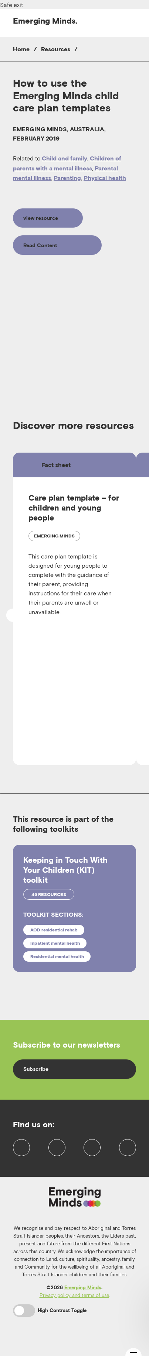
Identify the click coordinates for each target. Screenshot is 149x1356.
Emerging (45, 20)
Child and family (64, 158)
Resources (55, 49)
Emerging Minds (82, 1298)
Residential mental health (57, 956)
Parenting (67, 177)
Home (21, 49)
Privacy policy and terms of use (74, 1306)
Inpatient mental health (55, 943)
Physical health (105, 177)
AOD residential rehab (54, 930)
